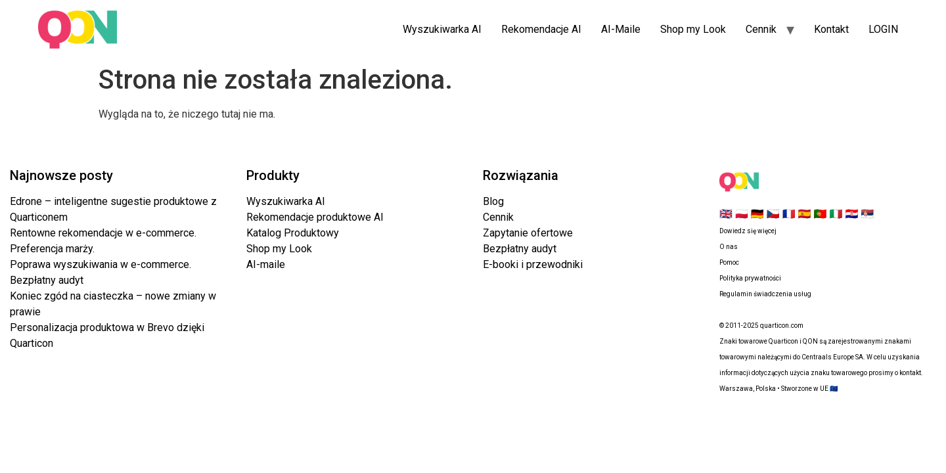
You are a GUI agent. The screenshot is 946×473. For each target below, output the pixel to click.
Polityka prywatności (750, 278)
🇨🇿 (773, 214)
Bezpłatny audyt (519, 248)
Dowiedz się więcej (748, 231)
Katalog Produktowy (292, 233)
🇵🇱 (741, 214)
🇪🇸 (804, 214)
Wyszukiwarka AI (442, 29)
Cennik (761, 29)
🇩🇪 (757, 214)
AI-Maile (621, 29)
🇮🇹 (835, 214)
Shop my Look (693, 29)
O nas (728, 246)
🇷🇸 (867, 214)
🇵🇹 (820, 214)
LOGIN (883, 29)
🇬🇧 (725, 214)
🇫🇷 (789, 214)
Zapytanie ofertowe (528, 233)
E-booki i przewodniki (533, 264)
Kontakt (831, 29)
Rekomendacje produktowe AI (315, 217)
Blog (493, 201)
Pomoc (729, 262)
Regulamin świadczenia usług (765, 294)
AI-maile (265, 264)
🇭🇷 (851, 214)
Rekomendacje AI (541, 29)
